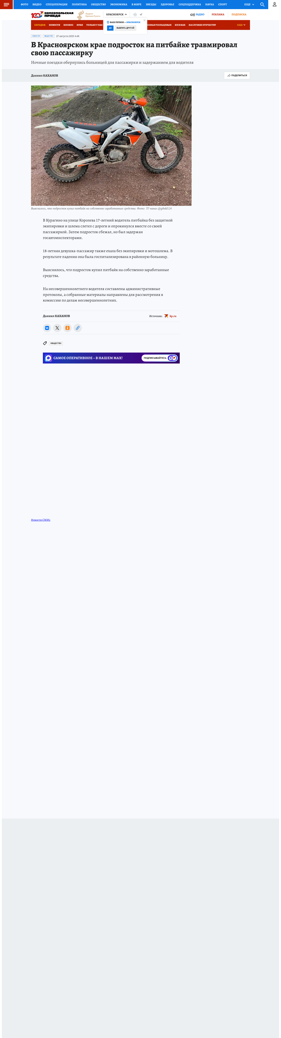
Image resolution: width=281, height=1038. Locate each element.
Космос (68, 24)
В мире (136, 4)
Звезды (151, 4)
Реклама (218, 14)
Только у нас (94, 24)
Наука (209, 4)
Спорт (222, 4)
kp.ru (173, 316)
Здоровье (167, 4)
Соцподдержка (190, 4)
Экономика (118, 4)
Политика (79, 4)
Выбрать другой (125, 28)
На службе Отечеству (202, 24)
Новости (54, 24)
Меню (4, 4)
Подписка (239, 14)
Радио (200, 14)
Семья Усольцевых (159, 24)
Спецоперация (57, 4)
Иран (80, 24)
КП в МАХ (180, 24)
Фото (24, 4)
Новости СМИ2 (40, 498)
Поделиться (237, 75)
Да (110, 28)
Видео (36, 4)
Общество (98, 4)
